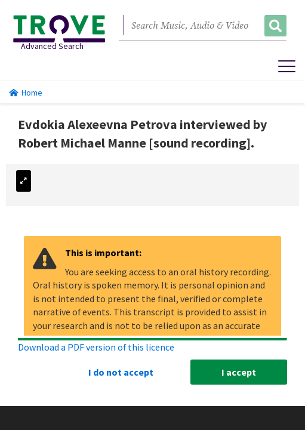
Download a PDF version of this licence (96, 347)
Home (25, 92)
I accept (238, 372)
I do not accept (120, 372)
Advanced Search (52, 46)
